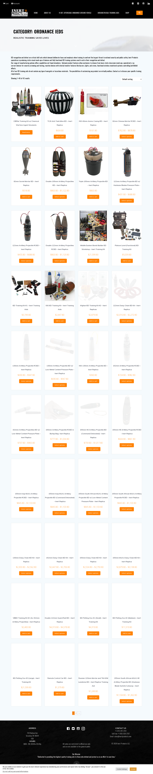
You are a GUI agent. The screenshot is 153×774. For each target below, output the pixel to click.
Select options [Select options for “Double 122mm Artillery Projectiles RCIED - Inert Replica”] (60, 262)
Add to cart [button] (60, 138)
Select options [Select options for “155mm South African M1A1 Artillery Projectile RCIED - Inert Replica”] (127, 511)
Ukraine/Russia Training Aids (108, 12)
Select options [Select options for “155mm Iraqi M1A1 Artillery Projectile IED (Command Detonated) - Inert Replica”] (60, 515)
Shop (128, 12)
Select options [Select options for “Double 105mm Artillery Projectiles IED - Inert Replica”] (60, 198)
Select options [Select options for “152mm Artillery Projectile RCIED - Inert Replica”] (127, 383)
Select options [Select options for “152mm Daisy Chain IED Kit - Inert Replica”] (60, 575)
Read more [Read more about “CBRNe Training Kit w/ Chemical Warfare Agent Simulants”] (26, 134)
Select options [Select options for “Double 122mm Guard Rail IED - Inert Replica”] (60, 635)
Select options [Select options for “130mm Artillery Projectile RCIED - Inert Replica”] (26, 383)
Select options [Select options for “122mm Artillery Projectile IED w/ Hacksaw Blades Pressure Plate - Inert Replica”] (127, 202)
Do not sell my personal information (15, 771)
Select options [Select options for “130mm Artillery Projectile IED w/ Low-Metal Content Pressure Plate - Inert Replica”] (60, 386)
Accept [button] (133, 769)
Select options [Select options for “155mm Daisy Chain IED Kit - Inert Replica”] (93, 575)
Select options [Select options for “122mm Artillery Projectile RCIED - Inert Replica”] (26, 262)
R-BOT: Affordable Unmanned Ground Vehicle (75, 12)
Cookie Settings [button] (122, 769)
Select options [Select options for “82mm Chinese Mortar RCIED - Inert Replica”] (127, 138)
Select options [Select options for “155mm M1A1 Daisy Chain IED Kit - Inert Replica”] (127, 575)
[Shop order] (131, 81)
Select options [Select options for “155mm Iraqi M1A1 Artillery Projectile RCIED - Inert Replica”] (26, 511)
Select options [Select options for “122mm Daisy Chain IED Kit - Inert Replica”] (127, 323)
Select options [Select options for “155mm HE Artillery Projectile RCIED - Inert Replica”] (127, 447)
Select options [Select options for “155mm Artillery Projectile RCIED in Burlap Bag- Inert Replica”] (60, 447)
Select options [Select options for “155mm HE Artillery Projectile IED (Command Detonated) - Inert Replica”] (93, 451)
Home (36, 12)
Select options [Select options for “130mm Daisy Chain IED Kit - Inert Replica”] (26, 575)
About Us (48, 12)
